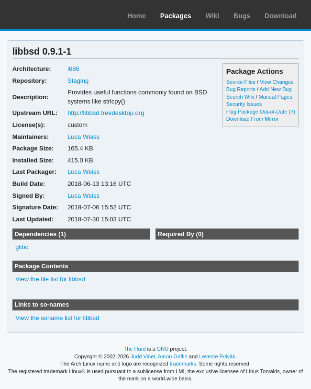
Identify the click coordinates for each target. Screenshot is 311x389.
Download (281, 16)
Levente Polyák (217, 356)
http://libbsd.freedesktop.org (105, 112)
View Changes (277, 82)
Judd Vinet (143, 356)
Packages (175, 16)
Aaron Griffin (173, 356)
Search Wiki (240, 97)
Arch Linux (52, 14)
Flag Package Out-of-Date (257, 111)
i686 (73, 68)
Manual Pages (275, 97)
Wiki (212, 16)
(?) (292, 111)
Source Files (240, 82)
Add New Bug (275, 89)
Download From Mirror (252, 119)
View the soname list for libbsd (57, 317)
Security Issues (244, 104)
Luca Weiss (83, 136)
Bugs (241, 16)
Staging (78, 80)
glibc (21, 247)
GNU (163, 349)
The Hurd (134, 349)
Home (136, 16)
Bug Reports (240, 89)
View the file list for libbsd (50, 279)
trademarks (183, 363)
